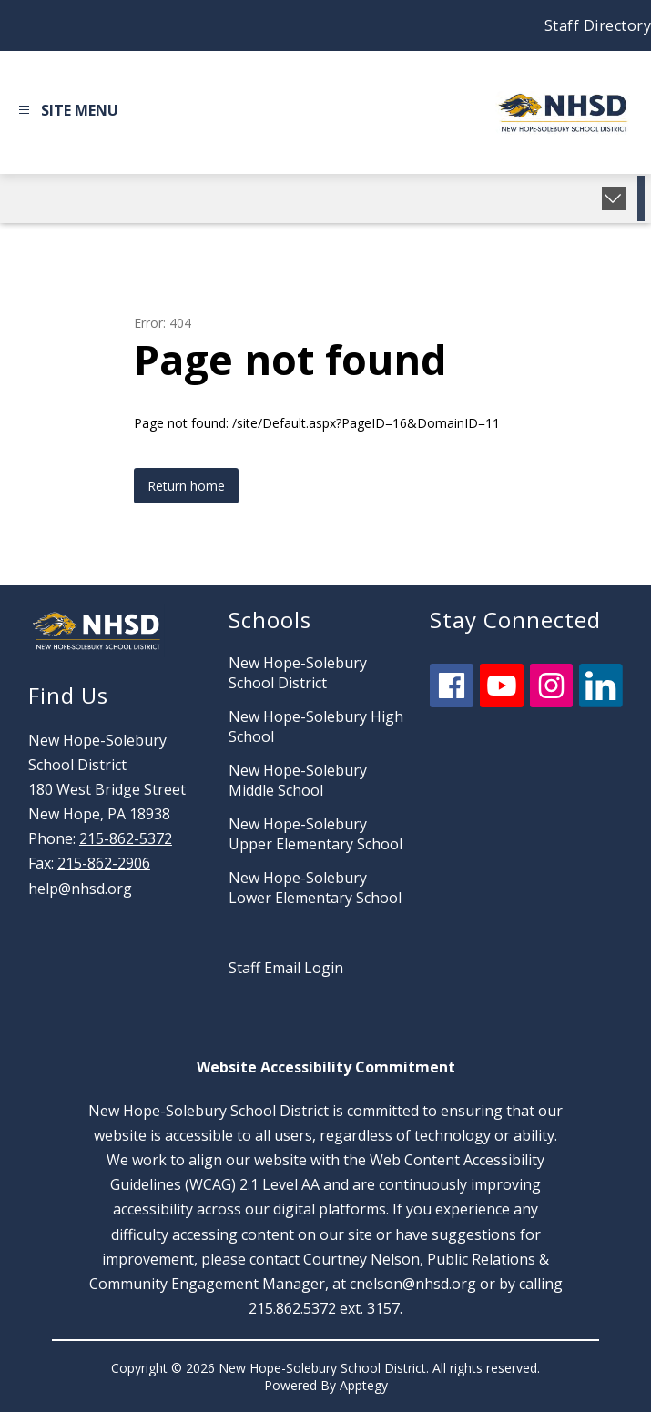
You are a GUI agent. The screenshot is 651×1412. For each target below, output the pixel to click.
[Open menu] (66, 113)
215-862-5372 (125, 838)
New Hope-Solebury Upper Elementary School (315, 834)
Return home (186, 485)
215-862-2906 (103, 863)
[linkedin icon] (601, 702)
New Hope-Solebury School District (298, 673)
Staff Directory (598, 25)
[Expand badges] (614, 198)
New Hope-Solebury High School (316, 726)
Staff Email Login (286, 968)
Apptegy (364, 1385)
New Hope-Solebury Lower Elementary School (315, 888)
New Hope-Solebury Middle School (298, 780)
